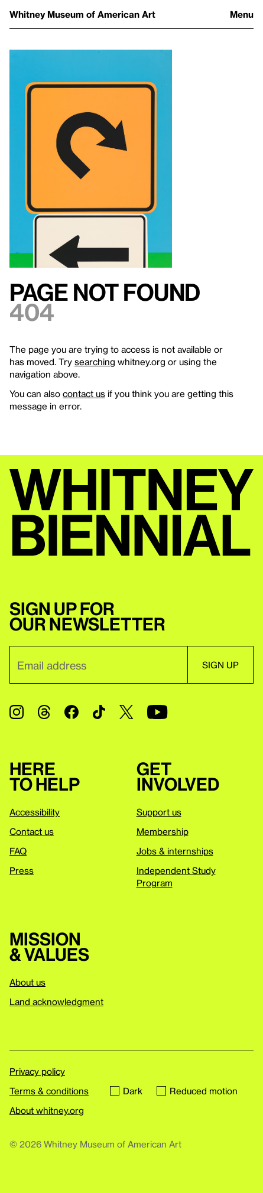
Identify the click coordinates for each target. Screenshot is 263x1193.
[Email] (98, 665)
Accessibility (34, 812)
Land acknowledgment (56, 1001)
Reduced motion (197, 1090)
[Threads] (44, 712)
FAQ (18, 851)
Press (21, 870)
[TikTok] (99, 712)
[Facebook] (71, 712)
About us (27, 982)
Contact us (31, 831)
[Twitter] (126, 712)
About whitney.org (46, 1110)
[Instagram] (16, 712)
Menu (242, 14)
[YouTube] (157, 712)
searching (94, 361)
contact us (84, 393)
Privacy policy (37, 1071)
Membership (163, 831)
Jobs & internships (175, 851)
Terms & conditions (49, 1090)
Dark (126, 1090)
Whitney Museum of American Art (82, 14)
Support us (159, 812)
